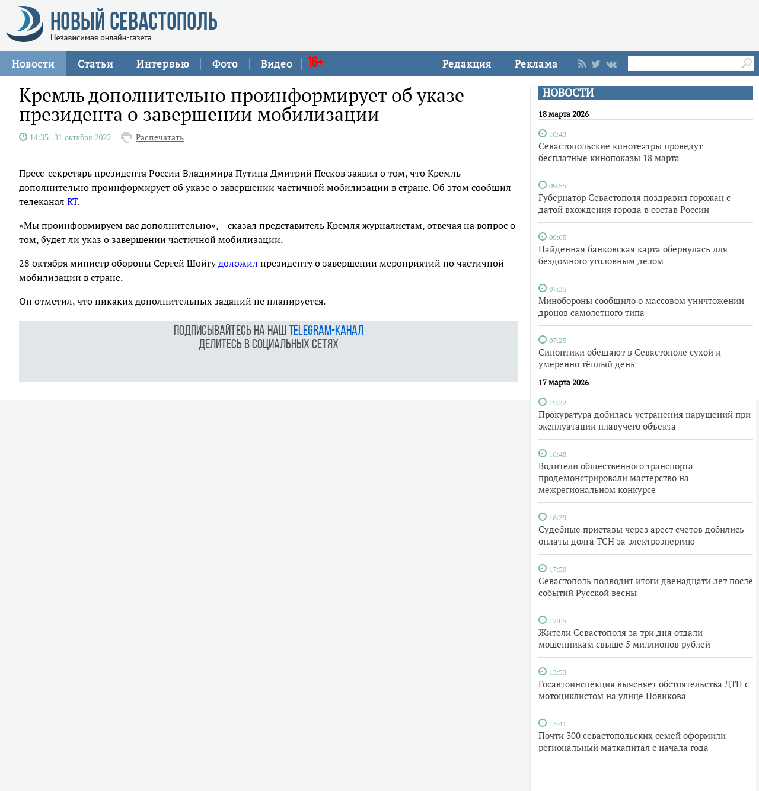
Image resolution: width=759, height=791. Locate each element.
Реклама (536, 64)
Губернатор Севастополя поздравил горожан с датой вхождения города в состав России (634, 203)
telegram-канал (326, 331)
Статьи (95, 64)
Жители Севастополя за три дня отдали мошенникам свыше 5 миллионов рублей (624, 638)
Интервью (162, 64)
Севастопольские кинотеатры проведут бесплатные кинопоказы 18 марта (620, 152)
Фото (225, 64)
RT (72, 201)
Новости (33, 64)
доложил (238, 263)
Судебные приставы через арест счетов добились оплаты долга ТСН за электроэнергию (641, 535)
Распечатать (160, 137)
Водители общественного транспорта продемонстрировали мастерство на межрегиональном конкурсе (615, 477)
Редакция (467, 64)
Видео (276, 64)
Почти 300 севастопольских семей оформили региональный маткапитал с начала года (632, 741)
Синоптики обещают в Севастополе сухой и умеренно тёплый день (629, 358)
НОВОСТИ (568, 93)
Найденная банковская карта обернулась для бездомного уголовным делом (633, 255)
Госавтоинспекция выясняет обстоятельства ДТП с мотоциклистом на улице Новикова (643, 690)
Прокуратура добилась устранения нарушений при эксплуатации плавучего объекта (644, 420)
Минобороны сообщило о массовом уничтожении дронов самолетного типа (641, 306)
